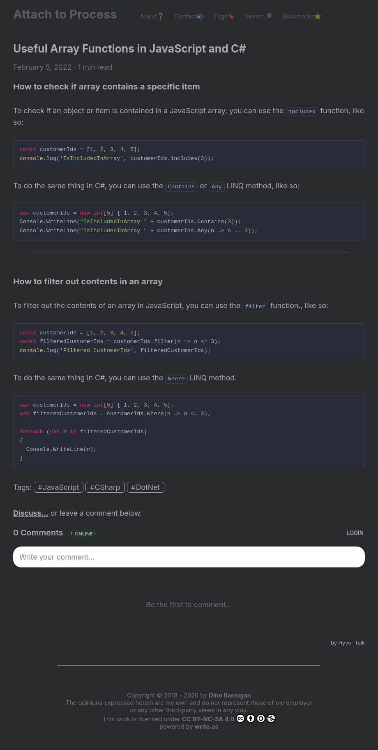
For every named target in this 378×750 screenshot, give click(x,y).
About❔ (152, 16)
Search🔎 (258, 16)
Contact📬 (189, 16)
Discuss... (30, 513)
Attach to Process (69, 14)
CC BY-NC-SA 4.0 (229, 718)
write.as (207, 726)
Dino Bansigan (230, 695)
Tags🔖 (224, 16)
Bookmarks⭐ (302, 16)
